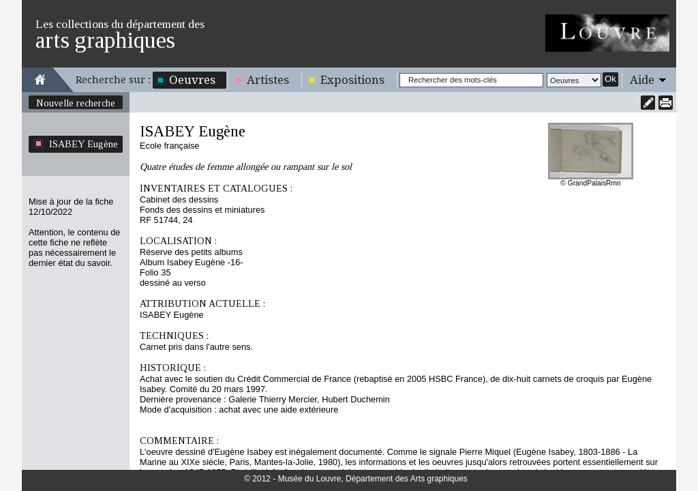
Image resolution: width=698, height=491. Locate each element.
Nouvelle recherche (75, 103)
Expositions (352, 80)
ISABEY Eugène (83, 143)
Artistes (268, 80)
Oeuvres (192, 80)
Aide (642, 80)
